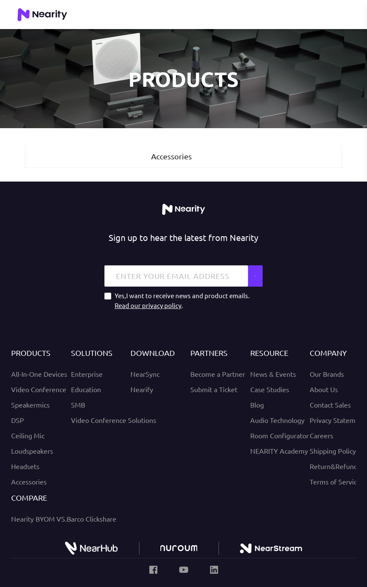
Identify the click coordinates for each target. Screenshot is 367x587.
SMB (78, 404)
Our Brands (327, 374)
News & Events (273, 374)
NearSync (145, 374)
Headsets (25, 466)
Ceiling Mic (27, 435)
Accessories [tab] (183, 156)
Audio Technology (277, 420)
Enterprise (87, 374)
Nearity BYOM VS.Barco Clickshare (63, 518)
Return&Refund (334, 466)
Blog (257, 404)
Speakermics (30, 404)
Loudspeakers (32, 450)
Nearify (141, 389)
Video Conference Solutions (113, 420)
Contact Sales (330, 404)
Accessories (29, 481)
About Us (324, 389)
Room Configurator (279, 435)
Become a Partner (217, 374)
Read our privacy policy (148, 305)
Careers (321, 435)
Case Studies (269, 389)
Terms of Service (335, 481)
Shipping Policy (333, 450)
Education (86, 389)
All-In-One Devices (39, 374)
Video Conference (38, 389)
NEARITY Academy (279, 450)
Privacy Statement (338, 420)
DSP (17, 420)
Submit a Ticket (213, 389)
